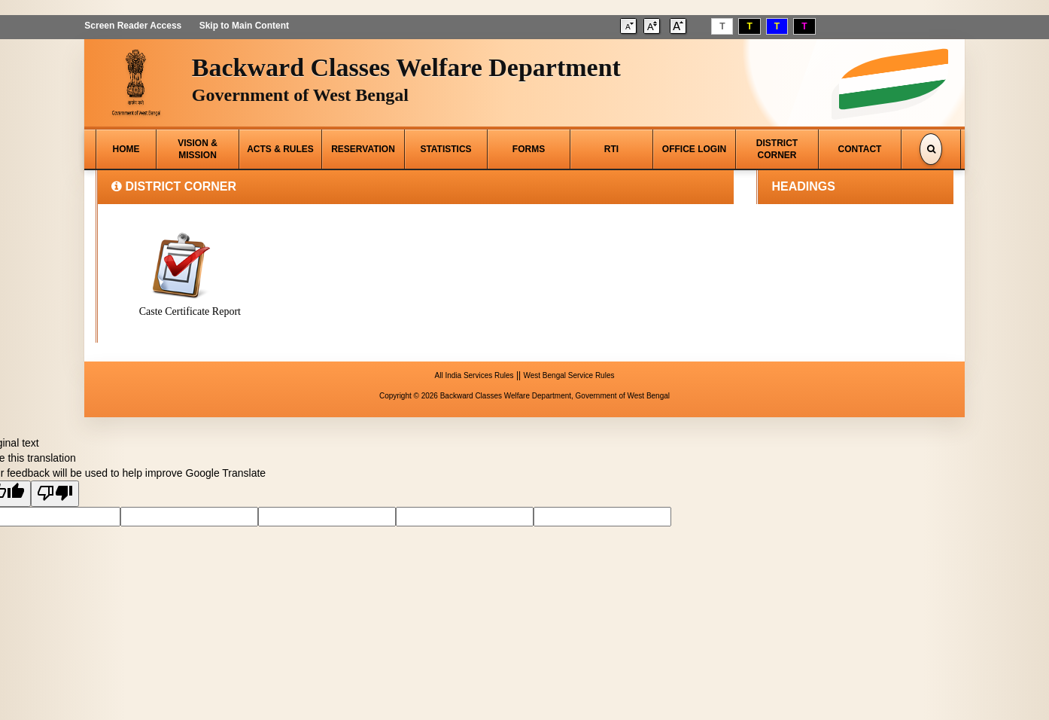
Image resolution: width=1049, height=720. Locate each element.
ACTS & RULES (280, 149)
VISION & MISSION (197, 149)
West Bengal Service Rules (568, 375)
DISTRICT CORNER (777, 149)
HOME (126, 149)
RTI (611, 149)
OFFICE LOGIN (694, 149)
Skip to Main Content (243, 25)
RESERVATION (363, 149)
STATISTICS (445, 149)
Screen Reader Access (132, 25)
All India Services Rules (474, 375)
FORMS (528, 149)
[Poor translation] (55, 494)
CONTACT (860, 149)
